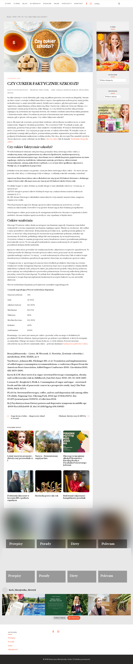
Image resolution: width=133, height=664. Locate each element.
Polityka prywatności (82, 659)
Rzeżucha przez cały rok (46, 496)
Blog (24, 3)
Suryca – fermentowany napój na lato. (46, 457)
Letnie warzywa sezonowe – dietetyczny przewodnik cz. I (20, 458)
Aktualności (34, 90)
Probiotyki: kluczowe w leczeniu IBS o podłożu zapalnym (18, 498)
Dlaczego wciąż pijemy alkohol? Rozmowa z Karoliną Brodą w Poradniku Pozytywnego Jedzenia (74, 460)
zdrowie (10, 93)
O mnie (17, 3)
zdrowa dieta (83, 90)
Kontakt (78, 3)
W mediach (35, 3)
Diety (41, 90)
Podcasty (67, 3)
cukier (53, 90)
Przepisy (11, 638)
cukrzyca (59, 90)
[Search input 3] (105, 3)
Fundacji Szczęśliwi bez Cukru (75, 344)
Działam (47, 3)
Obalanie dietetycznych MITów (72, 416)
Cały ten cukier (51, 139)
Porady (46, 90)
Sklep (56, 3)
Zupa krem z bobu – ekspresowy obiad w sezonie (28, 417)
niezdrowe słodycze (70, 90)
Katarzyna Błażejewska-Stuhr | (61, 659)
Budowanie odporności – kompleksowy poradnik (75, 497)
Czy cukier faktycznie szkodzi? (43, 83)
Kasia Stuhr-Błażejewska (17, 90)
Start (8, 3)
